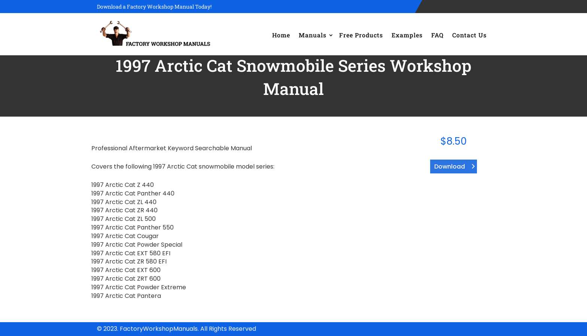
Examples (407, 35)
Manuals (312, 35)
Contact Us (469, 35)
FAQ (437, 35)
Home (281, 35)
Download (449, 166)
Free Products (361, 35)
